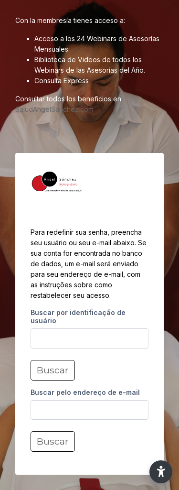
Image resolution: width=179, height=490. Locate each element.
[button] (160, 471)
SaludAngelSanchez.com (54, 109)
